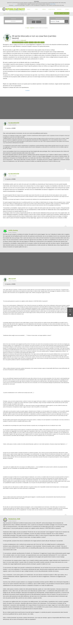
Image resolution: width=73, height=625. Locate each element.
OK (14, 5)
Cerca (66, 21)
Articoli (28, 9)
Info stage (59, 9)
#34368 (13, 128)
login (28, 27)
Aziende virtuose (51, 9)
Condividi (27, 90)
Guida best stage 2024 (62, 13)
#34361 (13, 284)
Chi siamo (67, 9)
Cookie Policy (52, 4)
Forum (36, 9)
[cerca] (57, 21)
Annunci (44, 9)
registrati (32, 27)
